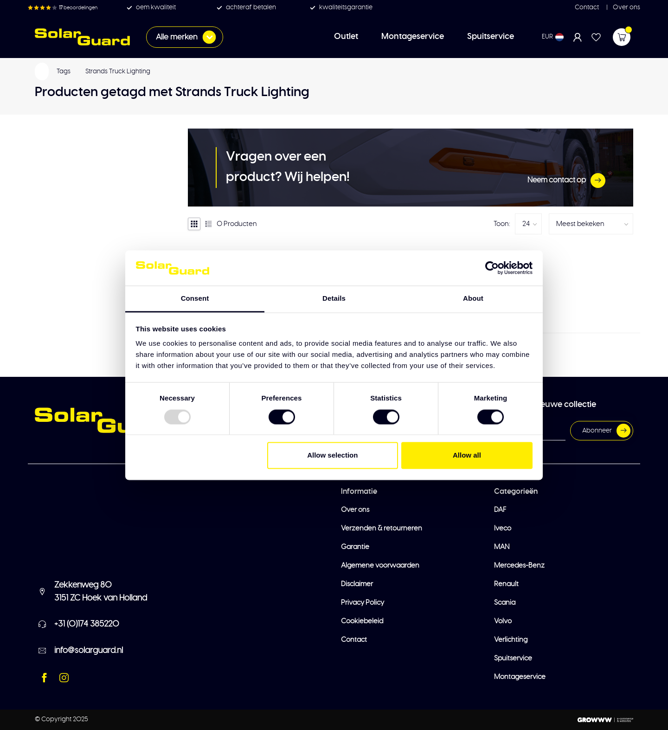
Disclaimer (357, 584)
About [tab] (473, 299)
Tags (64, 71)
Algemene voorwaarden (380, 565)
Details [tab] (334, 299)
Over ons (625, 7)
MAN (501, 546)
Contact (587, 7)
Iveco (502, 528)
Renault (506, 584)
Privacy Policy (362, 602)
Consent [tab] (195, 299)
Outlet (346, 36)
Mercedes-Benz (519, 565)
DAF (500, 509)
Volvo (503, 621)
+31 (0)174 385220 (86, 624)
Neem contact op (566, 180)
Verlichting (510, 639)
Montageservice (412, 36)
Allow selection (332, 455)
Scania (504, 602)
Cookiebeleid (362, 621)
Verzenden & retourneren (381, 528)
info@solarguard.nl (88, 650)
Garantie (355, 546)
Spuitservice (490, 36)
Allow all (467, 455)
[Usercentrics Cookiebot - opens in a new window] (492, 268)
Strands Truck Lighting (117, 71)
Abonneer (606, 431)
